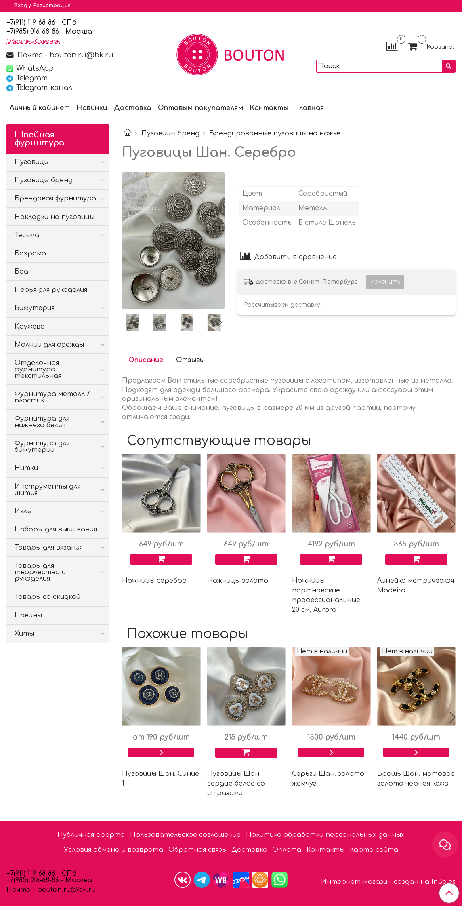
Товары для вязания (49, 547)
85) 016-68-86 (39, 31)
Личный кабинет (40, 108)
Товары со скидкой (47, 596)
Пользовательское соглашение (185, 835)
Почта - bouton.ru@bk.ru (64, 55)
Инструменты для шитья (47, 490)
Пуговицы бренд (170, 133)
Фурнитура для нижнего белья (42, 422)
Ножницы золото (237, 580)
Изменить (385, 282)
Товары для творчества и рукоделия (40, 572)
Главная (309, 108)
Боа (21, 271)
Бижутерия (35, 308)
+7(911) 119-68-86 (31, 22)
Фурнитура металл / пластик (52, 397)
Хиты (24, 633)
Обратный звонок (33, 41)
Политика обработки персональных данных (325, 835)
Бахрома (30, 253)
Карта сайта (374, 849)
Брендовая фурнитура (55, 198)
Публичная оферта (91, 835)
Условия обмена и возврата (113, 849)
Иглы (23, 511)
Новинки (91, 108)
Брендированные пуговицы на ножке (274, 133)
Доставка (132, 108)
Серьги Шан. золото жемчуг (328, 778)
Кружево (30, 326)
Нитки (26, 468)
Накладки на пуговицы (54, 217)
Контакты (269, 108)
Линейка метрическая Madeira (415, 585)
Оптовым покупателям (201, 108)
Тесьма (27, 235)
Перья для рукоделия (51, 289)
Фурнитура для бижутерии (42, 446)
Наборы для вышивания (56, 529)
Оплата (286, 849)
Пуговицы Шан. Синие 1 (160, 778)
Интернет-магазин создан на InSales (388, 882)
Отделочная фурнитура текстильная (38, 369)
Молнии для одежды (49, 344)
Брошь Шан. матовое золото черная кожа (416, 778)
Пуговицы (32, 162)
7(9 (14, 31)
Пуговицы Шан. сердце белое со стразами (236, 783)
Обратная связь (197, 849)
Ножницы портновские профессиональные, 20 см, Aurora (327, 595)
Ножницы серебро (154, 580)
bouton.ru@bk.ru (65, 889)
